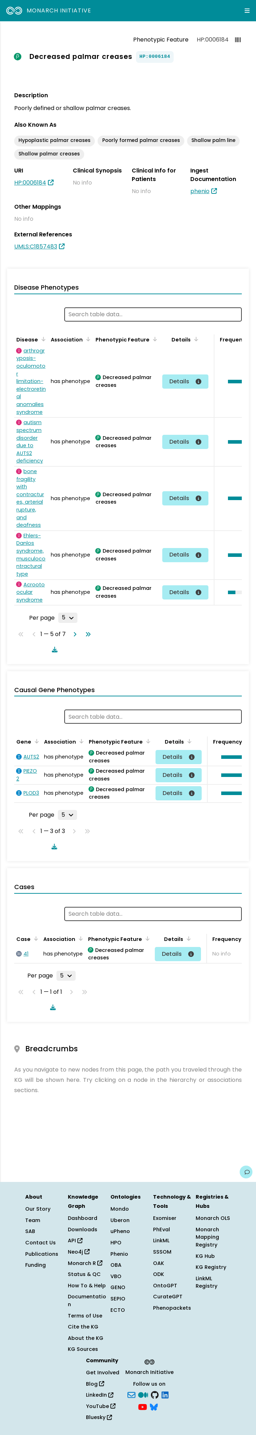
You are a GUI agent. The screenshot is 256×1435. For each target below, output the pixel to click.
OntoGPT (165, 1285)
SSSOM (162, 1251)
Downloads (82, 1229)
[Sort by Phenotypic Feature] (153, 339)
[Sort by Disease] (42, 339)
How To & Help (87, 1285)
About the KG (85, 1338)
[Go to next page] (73, 634)
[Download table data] (53, 649)
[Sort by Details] (195, 339)
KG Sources (83, 1349)
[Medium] (143, 1394)
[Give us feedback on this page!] (246, 1172)
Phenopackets (172, 1307)
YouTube (100, 1406)
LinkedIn (99, 1394)
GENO (117, 1287)
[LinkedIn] (165, 1394)
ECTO (117, 1310)
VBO (115, 1276)
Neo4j (78, 1251)
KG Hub (205, 1256)
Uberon (120, 1220)
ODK (158, 1274)
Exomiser (164, 1218)
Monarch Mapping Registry (207, 1237)
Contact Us (40, 1242)
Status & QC (84, 1274)
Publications (41, 1254)
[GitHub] (155, 1394)
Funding (35, 1265)
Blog (95, 1383)
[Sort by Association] (87, 339)
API (75, 1240)
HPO (115, 1242)
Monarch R (85, 1263)
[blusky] (154, 1406)
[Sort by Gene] (35, 741)
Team (32, 1220)
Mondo (119, 1208)
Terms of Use (85, 1315)
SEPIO (117, 1298)
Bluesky (99, 1417)
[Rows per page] (67, 618)
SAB (30, 1231)
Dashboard (82, 1218)
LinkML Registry (206, 1282)
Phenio (119, 1254)
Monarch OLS (213, 1218)
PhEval (161, 1229)
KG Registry (211, 1267)
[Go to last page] (86, 634)
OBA (115, 1265)
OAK (158, 1263)
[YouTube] (142, 1406)
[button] (232, 757)
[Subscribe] (131, 1394)
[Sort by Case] (35, 938)
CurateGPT (168, 1296)
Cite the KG (83, 1326)
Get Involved (102, 1372)
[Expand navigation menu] (247, 11)
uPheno (120, 1231)
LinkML (161, 1240)
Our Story (37, 1208)
